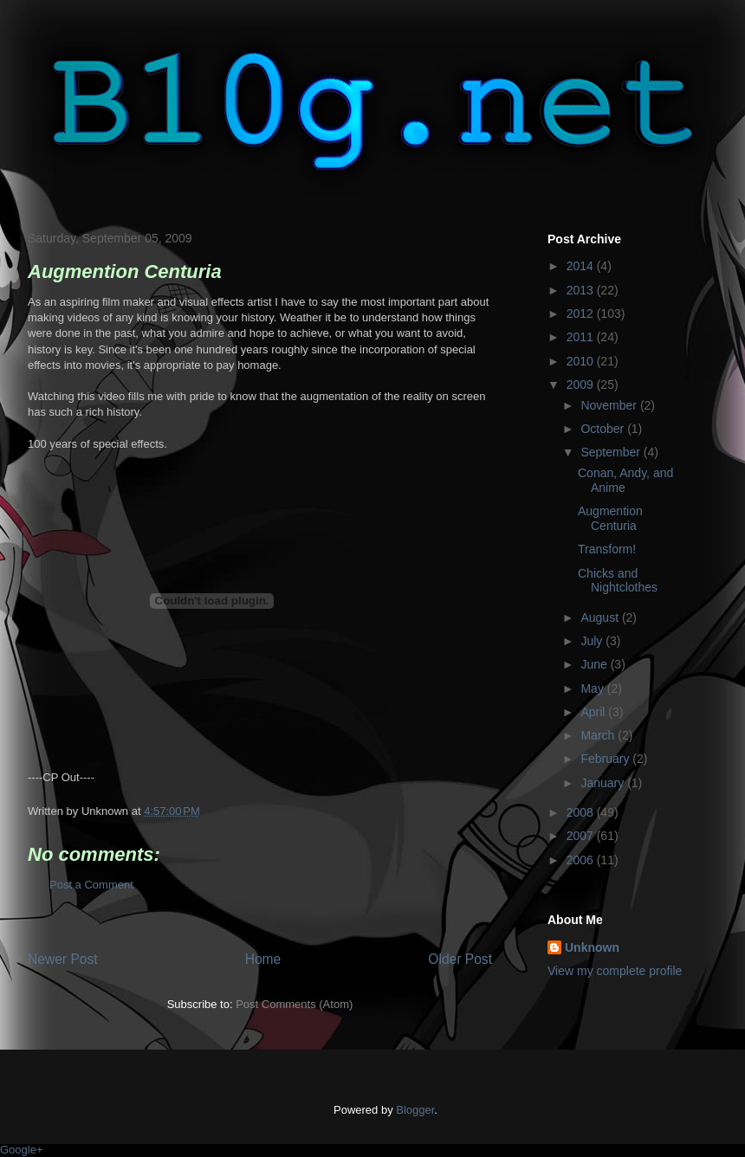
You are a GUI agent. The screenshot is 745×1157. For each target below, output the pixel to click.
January (603, 783)
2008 (582, 812)
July (593, 641)
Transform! (607, 549)
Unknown (592, 947)
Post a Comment (91, 884)
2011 (582, 337)
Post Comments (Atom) (294, 1004)
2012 (582, 313)
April (594, 712)
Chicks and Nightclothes (618, 580)
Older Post (460, 959)
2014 (582, 266)
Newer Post (63, 959)
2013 (582, 290)
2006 (582, 860)
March (599, 735)
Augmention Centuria (610, 518)
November (609, 405)
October (603, 429)
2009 (582, 384)
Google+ (21, 1149)
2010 (582, 361)
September (611, 452)
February (606, 759)
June (595, 664)
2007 (582, 836)
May (593, 688)
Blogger (415, 1109)
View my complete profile (614, 971)
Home (263, 959)
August (600, 617)
